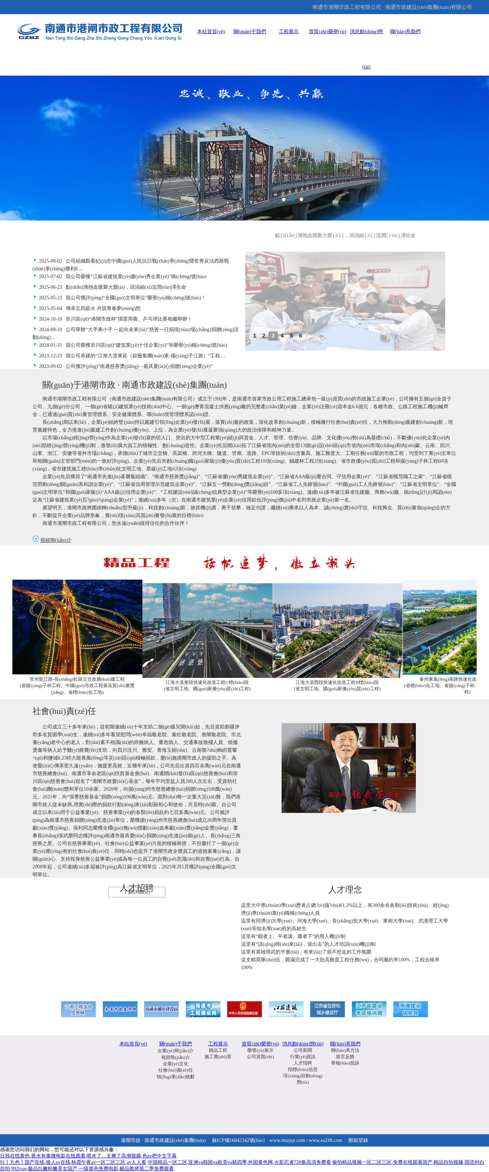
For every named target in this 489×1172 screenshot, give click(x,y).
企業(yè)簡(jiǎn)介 (176, 1050)
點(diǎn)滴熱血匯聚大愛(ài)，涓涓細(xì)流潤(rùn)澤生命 (345, 236)
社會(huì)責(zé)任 (175, 1070)
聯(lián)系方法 (345, 1050)
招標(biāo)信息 (302, 1069)
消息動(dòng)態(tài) (303, 1044)
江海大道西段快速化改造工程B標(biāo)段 (337, 682)
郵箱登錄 (358, 1140)
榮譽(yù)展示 (260, 1050)
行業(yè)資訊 (303, 1056)
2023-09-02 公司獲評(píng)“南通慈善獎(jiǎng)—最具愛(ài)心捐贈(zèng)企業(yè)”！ (123, 366)
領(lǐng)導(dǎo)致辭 (176, 1076)
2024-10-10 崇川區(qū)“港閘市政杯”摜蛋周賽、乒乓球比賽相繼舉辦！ (112, 319)
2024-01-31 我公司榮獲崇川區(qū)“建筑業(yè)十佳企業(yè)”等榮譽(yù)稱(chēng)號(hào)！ (130, 345)
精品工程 (218, 1050)
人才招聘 (303, 1063)
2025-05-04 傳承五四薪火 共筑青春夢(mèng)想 (87, 308)
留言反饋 (345, 1056)
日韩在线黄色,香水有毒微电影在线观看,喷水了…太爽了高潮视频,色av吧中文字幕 (88, 1156)
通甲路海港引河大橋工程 (244, 148)
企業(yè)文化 (176, 1063)
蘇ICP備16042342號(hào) (238, 1140)
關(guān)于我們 (250, 31)
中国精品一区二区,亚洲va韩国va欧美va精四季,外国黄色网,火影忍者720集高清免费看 (239, 1162)
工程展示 (289, 31)
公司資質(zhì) (260, 1056)
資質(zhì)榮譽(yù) (327, 31)
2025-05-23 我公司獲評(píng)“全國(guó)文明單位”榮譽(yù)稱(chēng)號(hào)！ (119, 297)
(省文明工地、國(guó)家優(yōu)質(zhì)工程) (337, 688)
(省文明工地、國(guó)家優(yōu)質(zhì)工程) (207, 688)
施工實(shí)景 (218, 1056)
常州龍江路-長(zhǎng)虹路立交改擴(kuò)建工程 (77, 679)
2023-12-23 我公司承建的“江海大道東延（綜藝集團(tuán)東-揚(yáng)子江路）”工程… (129, 355)
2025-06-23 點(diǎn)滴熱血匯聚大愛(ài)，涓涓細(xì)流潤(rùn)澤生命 (109, 287)
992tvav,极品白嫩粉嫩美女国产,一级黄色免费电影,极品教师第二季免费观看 (92, 1168)
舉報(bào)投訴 (345, 1063)
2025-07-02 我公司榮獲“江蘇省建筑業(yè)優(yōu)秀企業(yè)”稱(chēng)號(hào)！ (119, 276)
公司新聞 (303, 1050)
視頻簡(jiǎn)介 (55, 540)
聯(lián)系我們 (405, 31)
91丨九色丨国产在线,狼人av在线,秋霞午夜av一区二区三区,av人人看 (73, 1162)
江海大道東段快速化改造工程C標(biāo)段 (207, 682)
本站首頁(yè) (211, 31)
